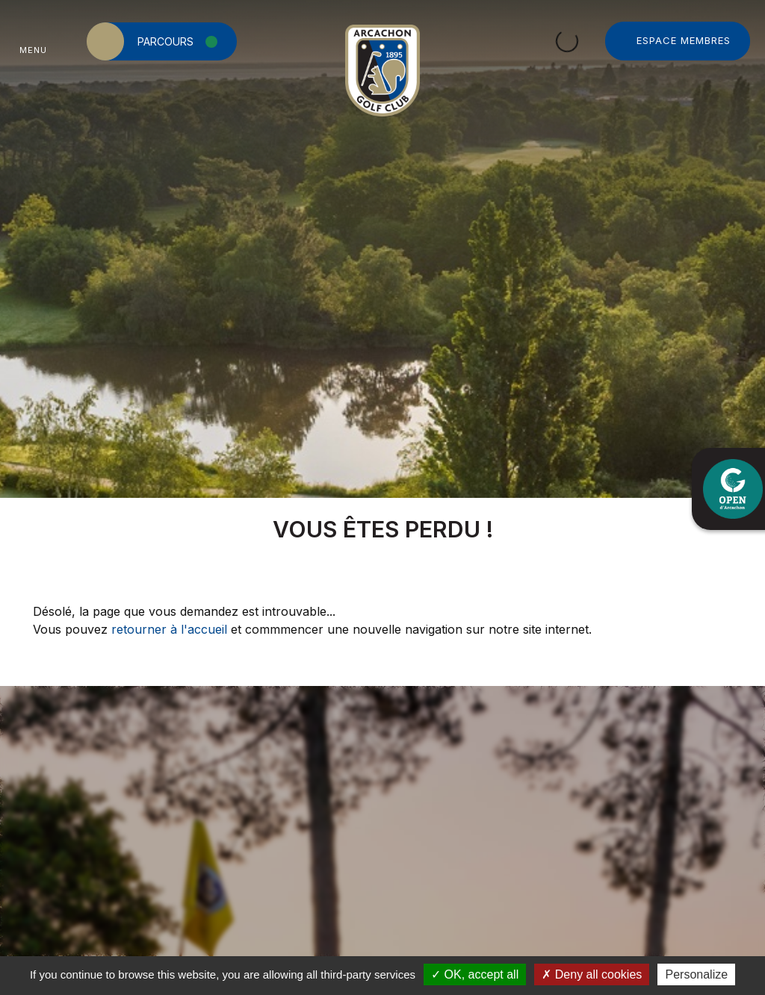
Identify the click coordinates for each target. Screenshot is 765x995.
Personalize (696, 974)
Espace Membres (684, 40)
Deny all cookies (592, 974)
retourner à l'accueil (169, 629)
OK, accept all (474, 974)
